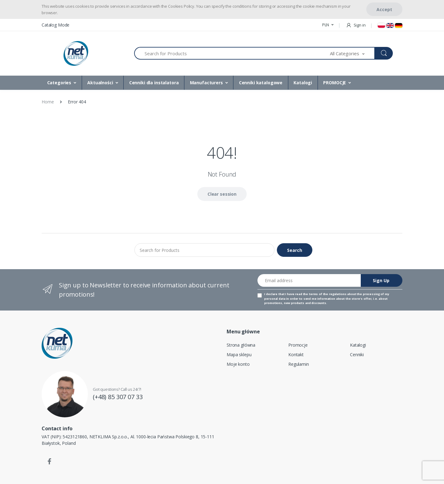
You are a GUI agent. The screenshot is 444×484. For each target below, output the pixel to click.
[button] (328, 25)
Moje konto (238, 364)
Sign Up (381, 280)
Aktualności (100, 83)
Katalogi (303, 83)
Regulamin (298, 364)
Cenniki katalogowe (260, 83)
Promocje (298, 345)
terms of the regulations (328, 294)
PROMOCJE (334, 83)
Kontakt (296, 354)
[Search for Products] (232, 53)
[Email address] (309, 280)
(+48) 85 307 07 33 (117, 397)
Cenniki (357, 354)
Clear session (222, 194)
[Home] (76, 53)
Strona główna (241, 345)
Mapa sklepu (239, 354)
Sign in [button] (356, 25)
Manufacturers (206, 83)
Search (294, 250)
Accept (384, 9)
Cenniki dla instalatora (154, 83)
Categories (59, 83)
